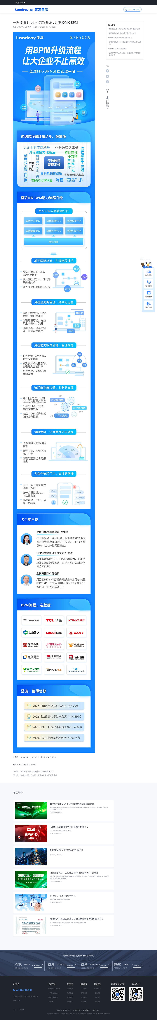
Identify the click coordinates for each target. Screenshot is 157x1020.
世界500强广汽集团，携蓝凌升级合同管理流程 (39, 775)
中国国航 (84, 1002)
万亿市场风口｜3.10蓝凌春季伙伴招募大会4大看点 (125, 43)
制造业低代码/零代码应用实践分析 (120, 37)
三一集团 (84, 989)
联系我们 (70, 993)
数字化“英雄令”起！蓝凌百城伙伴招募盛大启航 (124, 29)
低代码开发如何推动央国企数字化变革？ (122, 33)
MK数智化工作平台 (54, 989)
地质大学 (84, 997)
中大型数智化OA (53, 993)
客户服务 (70, 1002)
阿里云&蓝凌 (95, 1010)
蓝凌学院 (68, 1010)
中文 (14, 1009)
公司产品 (51, 984)
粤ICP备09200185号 (104, 1013)
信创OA (50, 1002)
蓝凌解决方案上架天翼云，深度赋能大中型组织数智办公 (124, 54)
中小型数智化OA (53, 997)
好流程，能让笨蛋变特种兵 (118, 48)
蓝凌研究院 (77, 1010)
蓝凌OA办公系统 (24, 27)
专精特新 (97, 993)
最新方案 (97, 984)
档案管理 (97, 997)
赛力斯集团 (84, 993)
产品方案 (70, 997)
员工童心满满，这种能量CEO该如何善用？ (37, 771)
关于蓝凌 (70, 984)
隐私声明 (56, 1013)
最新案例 (83, 984)
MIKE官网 (86, 1010)
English (22, 1009)
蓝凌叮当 (60, 1010)
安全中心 (50, 1013)
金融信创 (97, 1002)
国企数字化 (97, 989)
